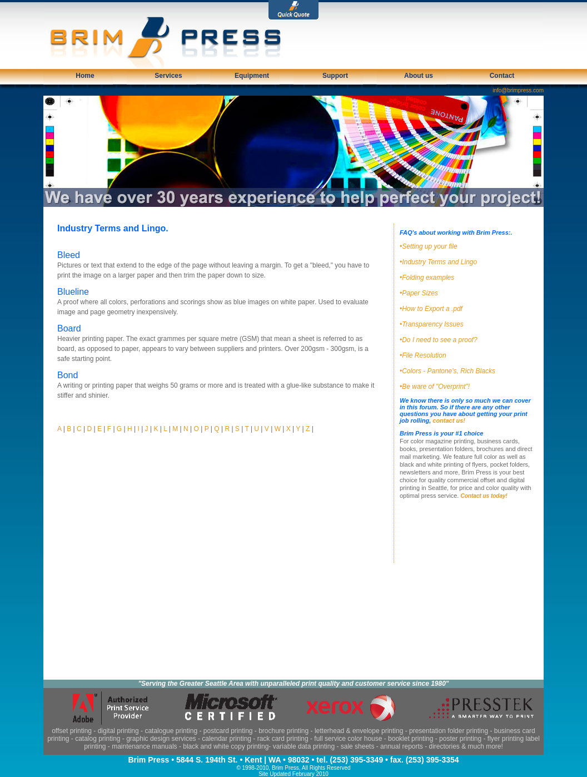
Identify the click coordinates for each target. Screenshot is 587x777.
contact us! (448, 420)
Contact (502, 76)
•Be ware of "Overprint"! (435, 386)
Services (168, 76)
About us (418, 76)
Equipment (252, 76)
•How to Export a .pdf (431, 309)
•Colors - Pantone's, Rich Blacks (447, 371)
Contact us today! (483, 496)
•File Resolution (423, 355)
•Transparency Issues (432, 324)
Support (335, 76)
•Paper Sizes (419, 293)
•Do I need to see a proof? (438, 340)
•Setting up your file (428, 246)
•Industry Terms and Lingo (438, 262)
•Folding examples (427, 277)
